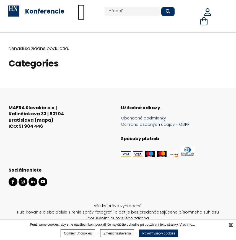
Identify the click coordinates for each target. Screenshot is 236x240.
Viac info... (187, 224)
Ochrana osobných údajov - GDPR (155, 124)
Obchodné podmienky (143, 118)
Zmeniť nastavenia (117, 233)
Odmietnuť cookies (78, 233)
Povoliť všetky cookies (158, 233)
